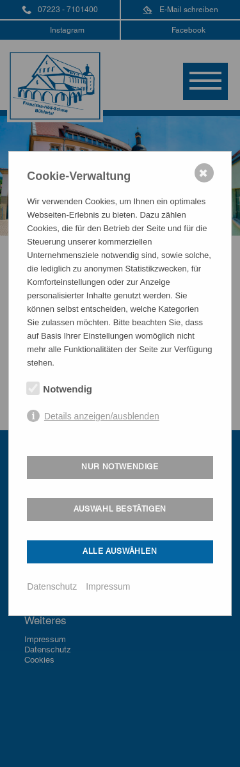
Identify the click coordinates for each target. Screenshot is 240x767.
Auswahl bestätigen (120, 509)
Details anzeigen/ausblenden (101, 416)
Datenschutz (52, 586)
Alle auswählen (120, 551)
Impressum (108, 586)
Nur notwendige (119, 466)
